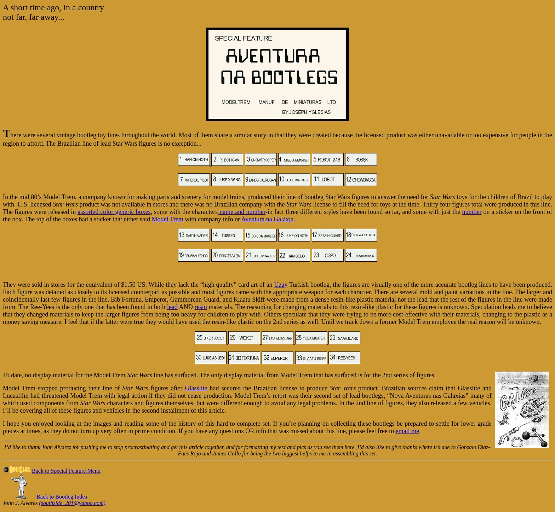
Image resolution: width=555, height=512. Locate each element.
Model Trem (168, 219)
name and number (241, 211)
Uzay (280, 284)
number (472, 211)
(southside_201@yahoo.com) (72, 503)
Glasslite (196, 388)
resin (201, 306)
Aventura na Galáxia (267, 219)
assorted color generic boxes (114, 211)
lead (172, 306)
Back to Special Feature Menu (52, 471)
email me (407, 431)
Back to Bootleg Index (61, 497)
